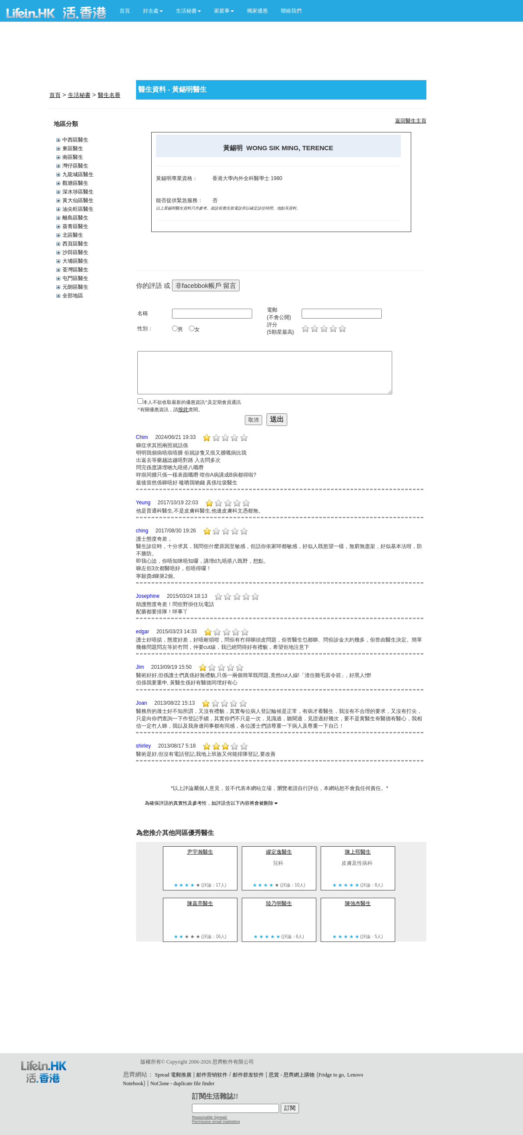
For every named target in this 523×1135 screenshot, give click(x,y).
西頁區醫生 (75, 244)
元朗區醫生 (75, 287)
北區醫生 (72, 235)
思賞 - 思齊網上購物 (292, 1075)
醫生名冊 (109, 95)
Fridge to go (331, 1075)
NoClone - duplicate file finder (182, 1083)
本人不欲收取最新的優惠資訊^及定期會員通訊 (191, 402)
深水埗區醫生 (78, 192)
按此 (183, 409)
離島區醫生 (75, 218)
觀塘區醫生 (75, 183)
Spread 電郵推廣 (173, 1075)
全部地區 (72, 296)
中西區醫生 (75, 140)
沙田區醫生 (75, 252)
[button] (152, 11)
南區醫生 (72, 157)
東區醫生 (72, 148)
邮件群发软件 (248, 1075)
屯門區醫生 (75, 278)
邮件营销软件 (211, 1075)
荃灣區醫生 (75, 270)
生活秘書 (79, 95)
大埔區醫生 (75, 261)
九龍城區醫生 (78, 174)
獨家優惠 (257, 11)
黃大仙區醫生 (78, 200)
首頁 (125, 11)
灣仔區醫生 (75, 166)
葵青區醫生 (75, 226)
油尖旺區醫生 (78, 209)
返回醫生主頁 (410, 121)
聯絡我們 (291, 11)
